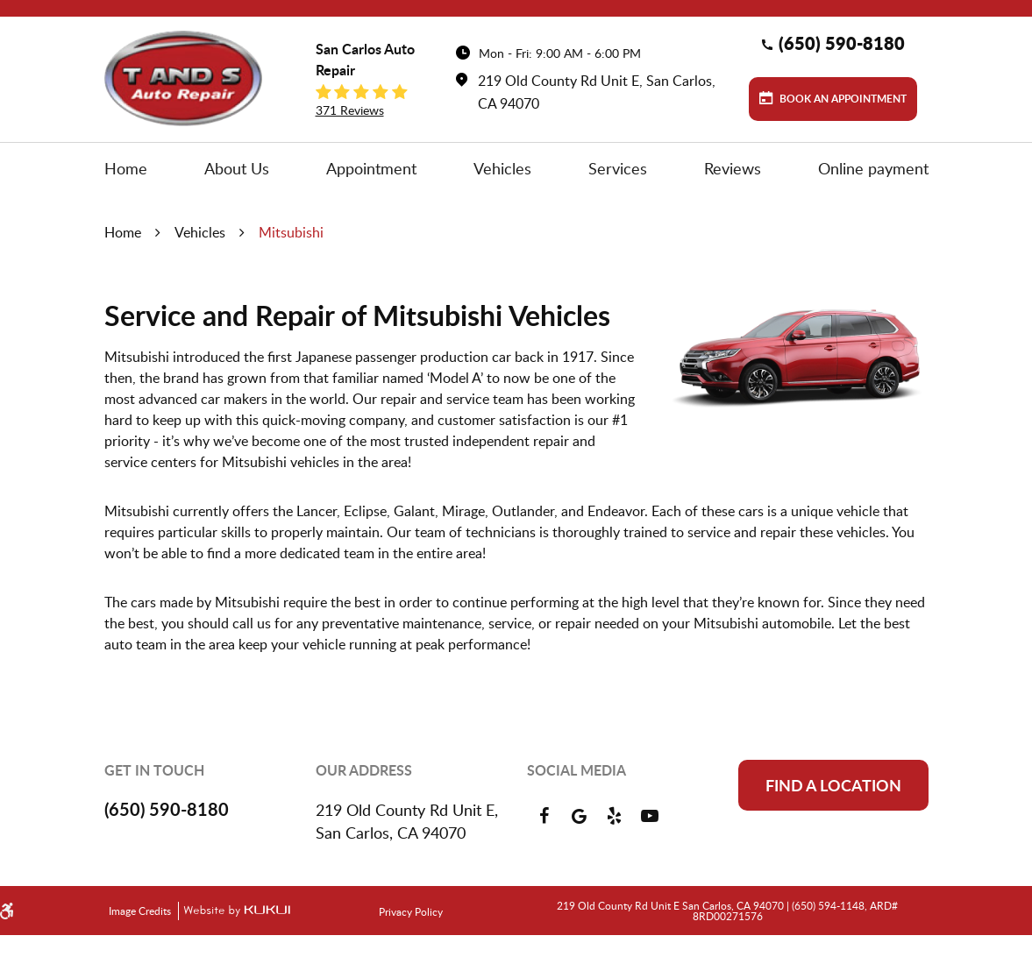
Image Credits (141, 911)
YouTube (649, 815)
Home (125, 168)
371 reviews (350, 110)
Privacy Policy (411, 911)
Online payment (873, 168)
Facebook (544, 815)
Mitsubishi (291, 232)
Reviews (732, 168)
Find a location (833, 785)
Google (579, 815)
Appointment (371, 168)
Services (617, 168)
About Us (236, 168)
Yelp (614, 815)
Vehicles (502, 168)
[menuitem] (125, 168)
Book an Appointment (842, 98)
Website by (234, 911)
